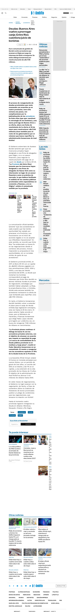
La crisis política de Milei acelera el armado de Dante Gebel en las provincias (15, 451)
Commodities (51, 283)
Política (44, 17)
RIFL (56, 9)
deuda (19, 162)
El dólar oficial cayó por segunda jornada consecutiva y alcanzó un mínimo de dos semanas (44, 567)
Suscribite (28, 424)
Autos (29, 600)
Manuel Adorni (48, 9)
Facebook (13, 586)
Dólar (15, 17)
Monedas (41, 283)
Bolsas (46, 283)
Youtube (26, 585)
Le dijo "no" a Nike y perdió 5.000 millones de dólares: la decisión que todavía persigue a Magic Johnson (44, 77)
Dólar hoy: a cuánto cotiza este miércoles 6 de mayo (47, 245)
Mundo (21, 597)
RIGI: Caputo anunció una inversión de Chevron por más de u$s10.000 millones (44, 133)
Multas (27, 606)
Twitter (9, 586)
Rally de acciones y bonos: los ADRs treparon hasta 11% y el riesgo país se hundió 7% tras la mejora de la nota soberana (44, 116)
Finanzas (34, 17)
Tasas (29, 9)
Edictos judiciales (15, 606)
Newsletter (61, 586)
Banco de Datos (14, 595)
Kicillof (20, 415)
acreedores (26, 22)
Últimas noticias (24, 592)
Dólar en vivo (14, 9)
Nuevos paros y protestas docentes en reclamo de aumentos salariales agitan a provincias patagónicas (21, 73)
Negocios (54, 17)
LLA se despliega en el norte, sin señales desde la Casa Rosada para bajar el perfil (20, 204)
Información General (16, 600)
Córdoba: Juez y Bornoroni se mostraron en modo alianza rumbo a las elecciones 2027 (30, 453)
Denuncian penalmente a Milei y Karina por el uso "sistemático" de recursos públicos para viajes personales (44, 57)
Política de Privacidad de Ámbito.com (35, 603)
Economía (24, 17)
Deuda (30, 412)
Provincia (15, 164)
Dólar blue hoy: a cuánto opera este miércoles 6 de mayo (30, 575)
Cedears (56, 283)
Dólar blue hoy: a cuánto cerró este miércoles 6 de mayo (15, 563)
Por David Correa (28, 461)
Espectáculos (40, 600)
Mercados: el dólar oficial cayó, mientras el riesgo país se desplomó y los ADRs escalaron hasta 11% (44, 535)
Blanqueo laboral (38, 9)
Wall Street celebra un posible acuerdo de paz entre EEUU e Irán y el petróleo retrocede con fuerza (47, 194)
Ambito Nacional (18, 22)
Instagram (17, 586)
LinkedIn (21, 586)
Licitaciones (37, 606)
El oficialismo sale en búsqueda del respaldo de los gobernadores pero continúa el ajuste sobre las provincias (36, 206)
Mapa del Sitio (14, 603)
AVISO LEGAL (55, 603)
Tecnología (52, 600)
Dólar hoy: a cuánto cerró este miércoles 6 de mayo (15, 575)
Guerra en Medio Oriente (65, 9)
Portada (12, 592)
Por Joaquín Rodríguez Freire (14, 460)
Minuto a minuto (44, 527)
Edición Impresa (42, 597)
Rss (60, 600)
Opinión (64, 17)
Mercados (22, 9)
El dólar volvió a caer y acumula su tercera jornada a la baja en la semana (29, 533)
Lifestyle (55, 595)
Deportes (30, 597)
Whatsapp (30, 586)
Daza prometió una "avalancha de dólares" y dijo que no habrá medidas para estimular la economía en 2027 (47, 222)
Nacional (12, 597)
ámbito (11, 22)
